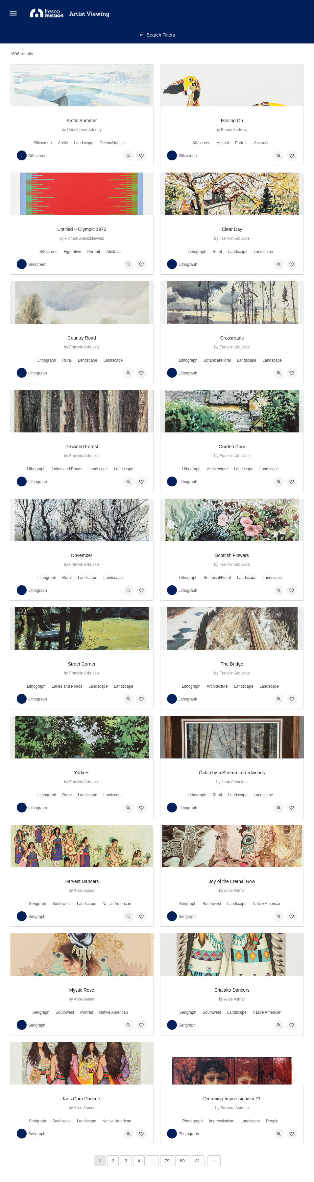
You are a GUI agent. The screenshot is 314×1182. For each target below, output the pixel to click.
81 (197, 1160)
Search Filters (157, 35)
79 (167, 1160)
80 (182, 1160)
